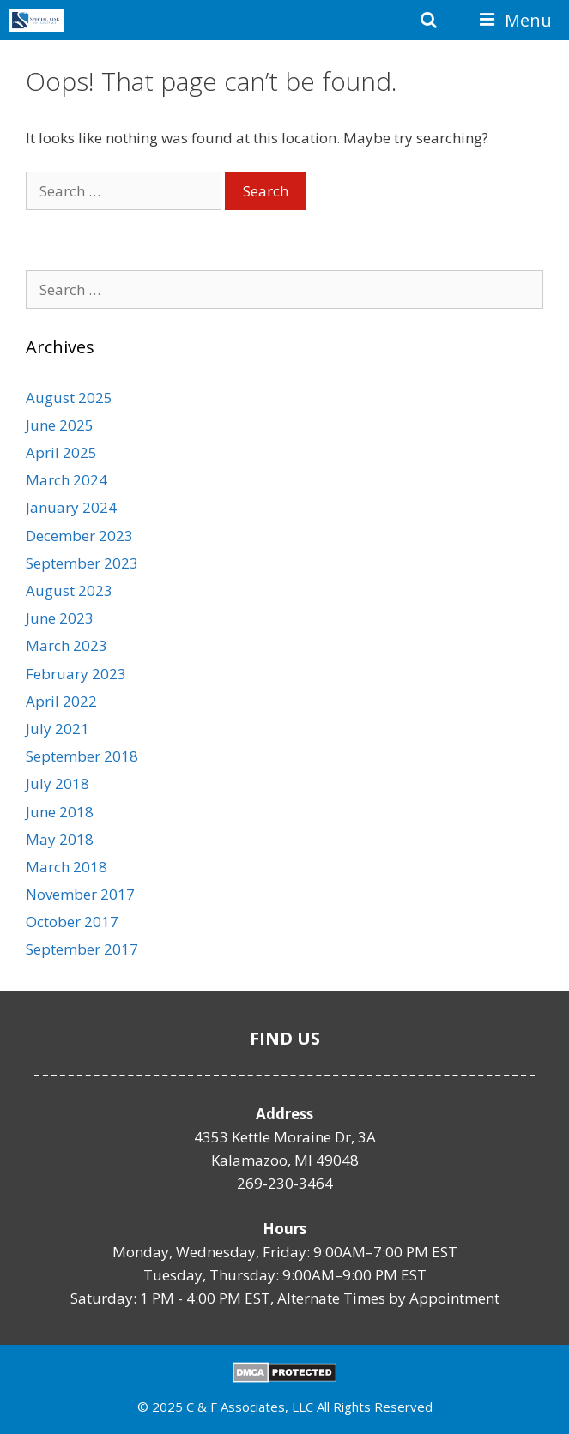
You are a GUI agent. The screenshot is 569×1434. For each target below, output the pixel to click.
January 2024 (71, 507)
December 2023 (79, 535)
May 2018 (60, 839)
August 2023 (69, 590)
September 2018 (82, 756)
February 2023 (76, 674)
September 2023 (82, 563)
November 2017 (80, 894)
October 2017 (72, 921)
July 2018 (57, 783)
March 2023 (66, 645)
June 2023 (60, 618)
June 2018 (60, 812)
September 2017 (82, 949)
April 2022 (61, 701)
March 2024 (66, 480)
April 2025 (61, 452)
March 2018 (66, 867)
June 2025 (60, 425)
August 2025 (69, 397)
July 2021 (57, 728)
